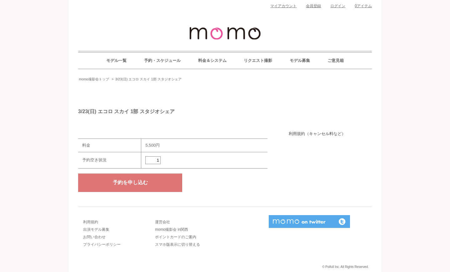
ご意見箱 (336, 60)
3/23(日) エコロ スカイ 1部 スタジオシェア (148, 79)
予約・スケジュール (162, 60)
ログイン (337, 6)
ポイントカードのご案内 (175, 237)
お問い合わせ (94, 237)
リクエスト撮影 (258, 60)
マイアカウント (283, 6)
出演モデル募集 (96, 229)
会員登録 (313, 6)
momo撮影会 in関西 (171, 229)
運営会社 (162, 222)
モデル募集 (300, 60)
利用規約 (90, 222)
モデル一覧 (116, 60)
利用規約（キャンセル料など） (317, 133)
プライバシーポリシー (102, 244)
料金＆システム (212, 60)
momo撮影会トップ (94, 79)
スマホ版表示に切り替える (177, 244)
